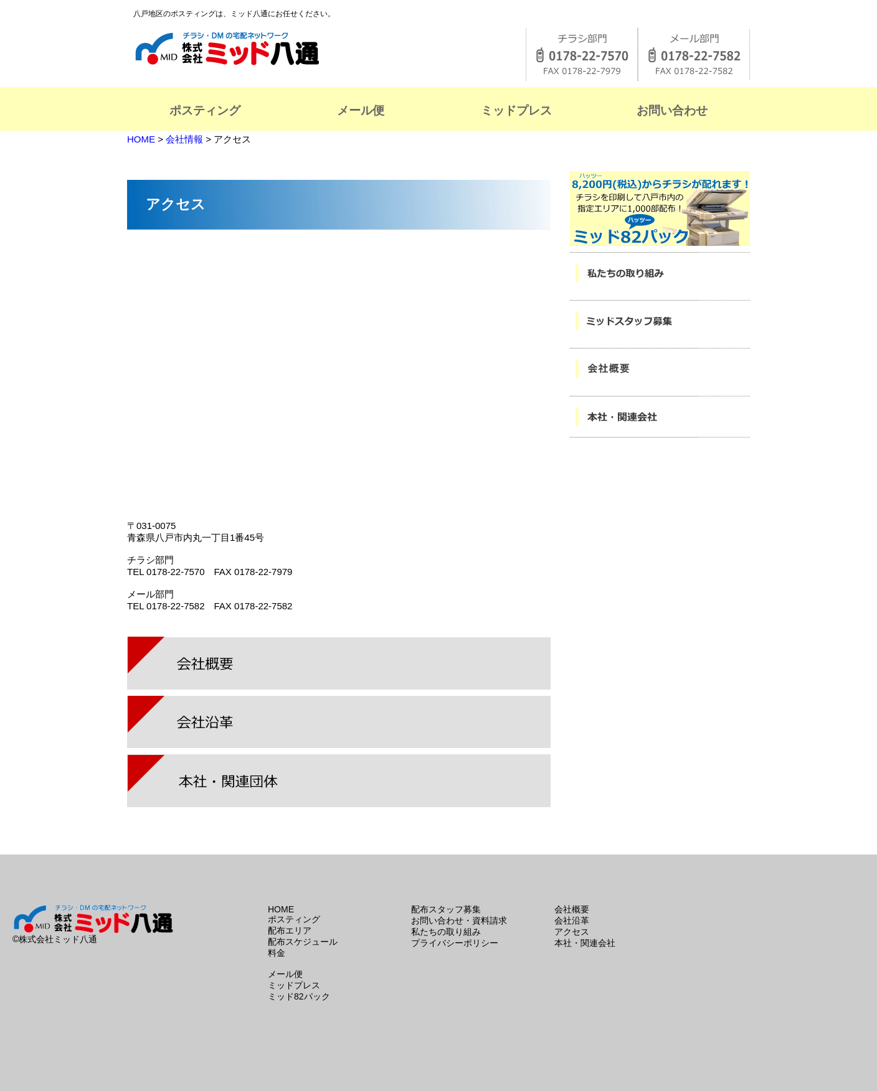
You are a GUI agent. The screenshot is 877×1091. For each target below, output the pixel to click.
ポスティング (294, 919)
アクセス (571, 932)
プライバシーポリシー (454, 943)
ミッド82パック (299, 996)
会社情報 (184, 139)
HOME (142, 139)
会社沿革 (571, 920)
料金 (276, 953)
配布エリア (289, 930)
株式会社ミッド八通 (283, 48)
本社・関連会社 (584, 943)
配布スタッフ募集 (446, 909)
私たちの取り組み (446, 932)
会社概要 (571, 909)
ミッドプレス (294, 985)
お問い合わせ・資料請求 (459, 920)
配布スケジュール (303, 942)
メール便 (285, 974)
